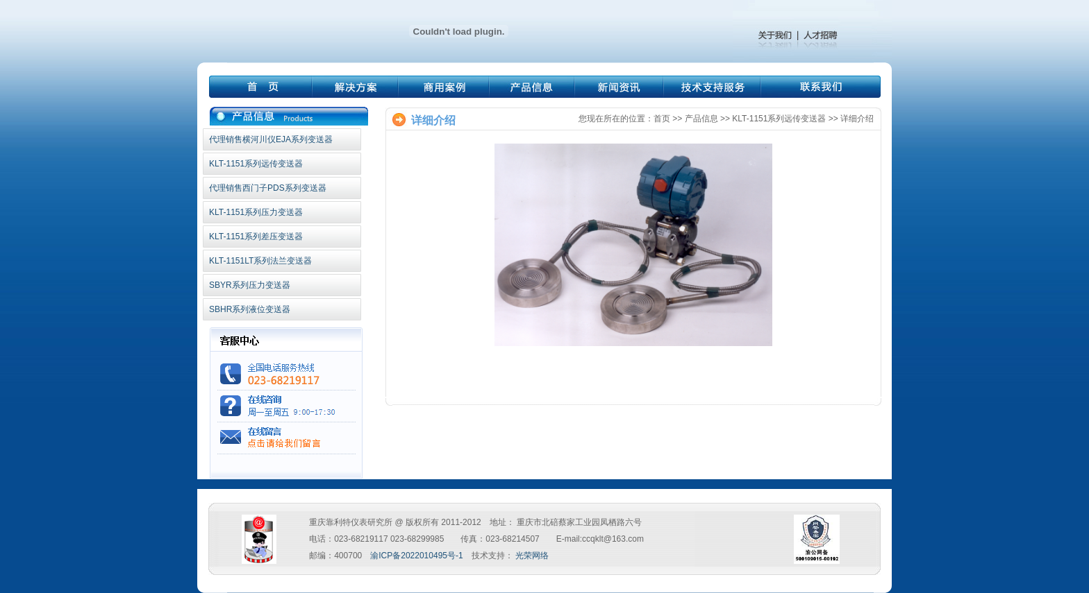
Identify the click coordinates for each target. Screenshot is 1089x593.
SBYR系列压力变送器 (249, 285)
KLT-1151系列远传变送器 (256, 164)
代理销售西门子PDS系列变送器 (267, 188)
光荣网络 (532, 555)
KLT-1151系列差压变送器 (256, 236)
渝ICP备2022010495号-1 (416, 555)
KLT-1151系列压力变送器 (256, 212)
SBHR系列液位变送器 (249, 309)
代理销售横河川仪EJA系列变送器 (271, 139)
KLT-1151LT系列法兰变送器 (260, 261)
